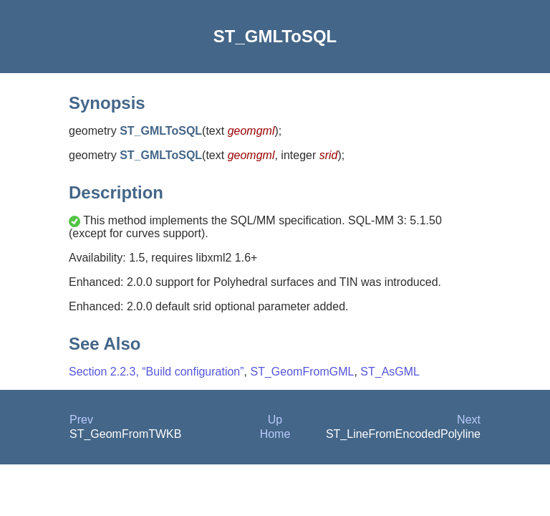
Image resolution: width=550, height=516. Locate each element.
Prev (81, 420)
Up (275, 420)
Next (469, 420)
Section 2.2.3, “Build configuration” (156, 372)
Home (275, 434)
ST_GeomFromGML (302, 372)
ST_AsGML (390, 372)
